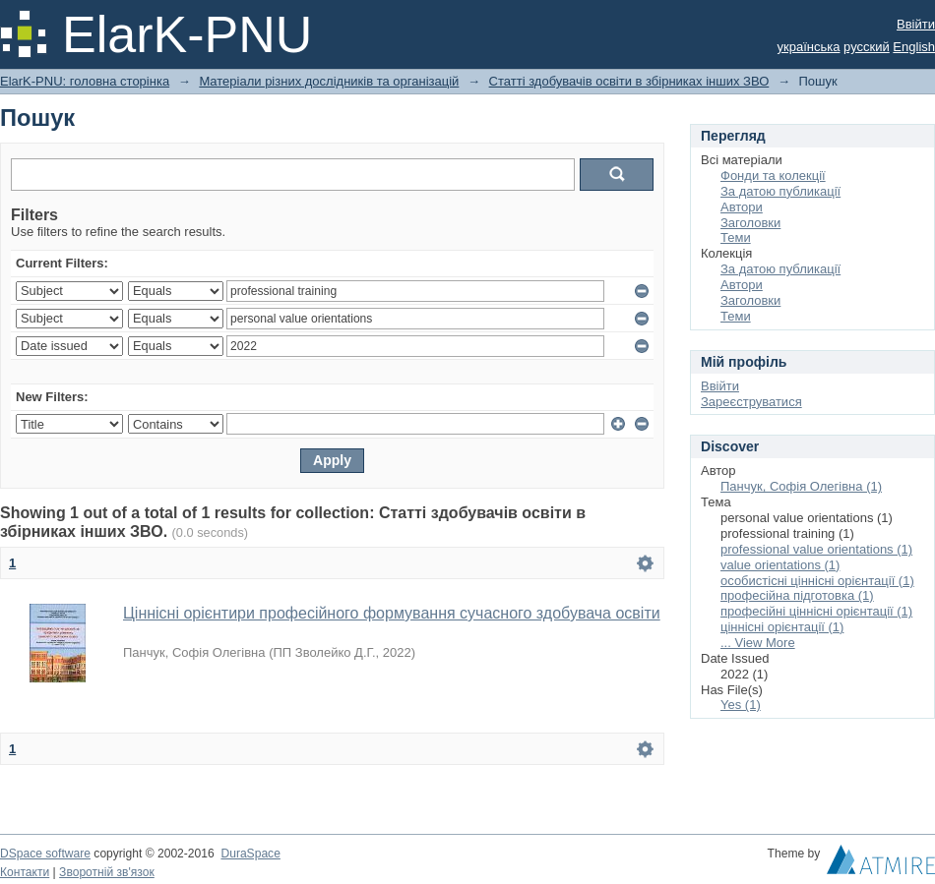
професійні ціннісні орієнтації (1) (816, 611)
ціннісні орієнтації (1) (781, 626)
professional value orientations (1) (816, 549)
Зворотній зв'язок (107, 872)
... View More (757, 642)
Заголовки (750, 222)
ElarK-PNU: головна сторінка (84, 81)
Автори (741, 207)
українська (809, 46)
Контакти (24, 872)
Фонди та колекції (773, 175)
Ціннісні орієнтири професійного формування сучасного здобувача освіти (391, 613)
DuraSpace (250, 853)
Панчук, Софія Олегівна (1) (801, 486)
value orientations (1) (780, 565)
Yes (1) (740, 704)
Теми (735, 237)
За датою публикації (780, 191)
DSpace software (45, 853)
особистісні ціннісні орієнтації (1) (817, 580)
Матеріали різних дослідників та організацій (329, 81)
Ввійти (916, 24)
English (914, 46)
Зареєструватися (751, 401)
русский (866, 46)
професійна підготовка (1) (797, 595)
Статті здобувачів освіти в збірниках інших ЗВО (629, 81)
